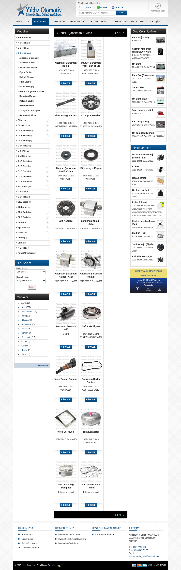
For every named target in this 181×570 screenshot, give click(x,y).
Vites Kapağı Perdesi (66, 115)
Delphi (24, 350)
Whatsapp (103, 7)
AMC (23, 303)
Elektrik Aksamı (26, 77)
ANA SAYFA (22, 21)
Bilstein (24, 320)
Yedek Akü (138, 87)
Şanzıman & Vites (27, 115)
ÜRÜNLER (40, 21)
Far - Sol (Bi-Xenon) (143, 75)
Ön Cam (136, 64)
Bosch (24, 329)
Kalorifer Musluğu (142, 256)
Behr (23, 307)
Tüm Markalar (42, 365)
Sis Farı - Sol (139, 233)
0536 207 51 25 (141, 550)
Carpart (24, 333)
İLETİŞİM (134, 528)
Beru (23, 316)
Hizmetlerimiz (64, 528)
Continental (26, 337)
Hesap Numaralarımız (106, 528)
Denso (24, 354)
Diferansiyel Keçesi (91, 168)
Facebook (118, 7)
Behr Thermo (27, 311)
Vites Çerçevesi (65, 431)
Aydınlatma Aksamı (28, 67)
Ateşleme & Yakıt (27, 63)
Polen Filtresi (139, 202)
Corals (24, 341)
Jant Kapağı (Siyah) (142, 244)
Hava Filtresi (139, 178)
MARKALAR (58, 21)
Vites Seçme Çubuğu (65, 379)
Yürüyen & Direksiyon (29, 110)
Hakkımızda (25, 528)
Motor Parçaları (26, 106)
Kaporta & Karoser (28, 96)
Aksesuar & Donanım (29, 58)
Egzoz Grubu (25, 72)
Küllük (135, 166)
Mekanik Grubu (26, 101)
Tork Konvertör (91, 431)
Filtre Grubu (25, 82)
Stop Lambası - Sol (142, 110)
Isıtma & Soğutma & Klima (31, 91)
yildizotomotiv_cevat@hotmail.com (144, 556)
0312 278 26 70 (88, 7)
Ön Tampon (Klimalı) (143, 133)
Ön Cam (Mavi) (140, 99)
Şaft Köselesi (66, 221)
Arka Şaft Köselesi (91, 115)
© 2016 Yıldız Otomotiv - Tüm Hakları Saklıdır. (35, 565)
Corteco (24, 346)
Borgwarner (26, 324)
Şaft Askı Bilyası (91, 326)
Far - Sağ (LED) (140, 37)
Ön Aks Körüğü (140, 190)
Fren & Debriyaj (26, 87)
